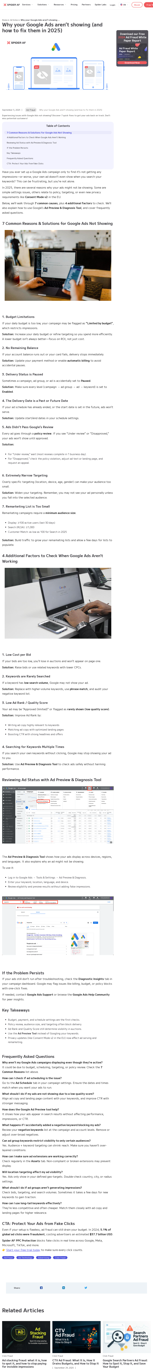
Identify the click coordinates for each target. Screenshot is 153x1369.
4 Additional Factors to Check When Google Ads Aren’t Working (36, 137)
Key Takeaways (14, 153)
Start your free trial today (23, 1250)
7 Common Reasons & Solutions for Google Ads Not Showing (39, 132)
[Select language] (124, 4)
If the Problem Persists (17, 147)
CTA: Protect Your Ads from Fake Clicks (25, 163)
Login (112, 4)
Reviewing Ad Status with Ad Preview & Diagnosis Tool (32, 142)
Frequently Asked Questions (20, 158)
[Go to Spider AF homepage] (12, 4)
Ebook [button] (137, 4)
